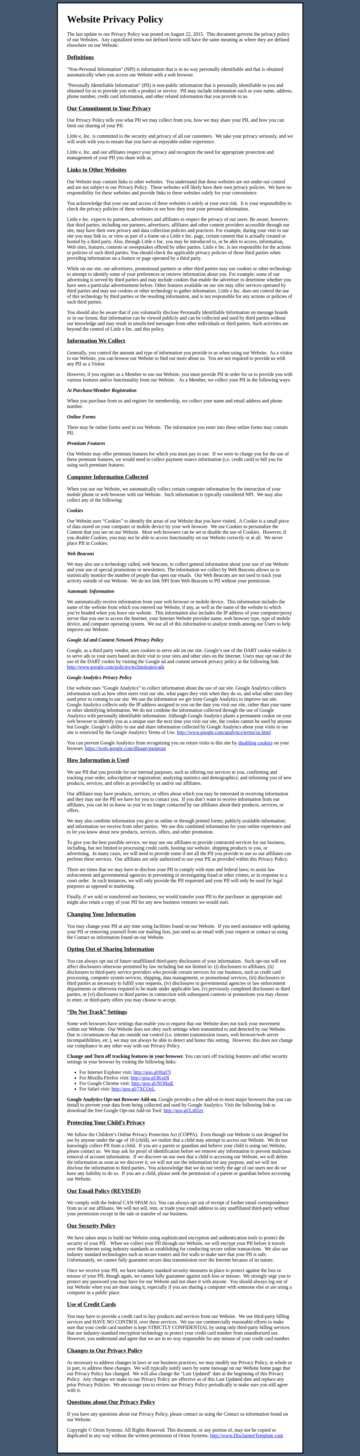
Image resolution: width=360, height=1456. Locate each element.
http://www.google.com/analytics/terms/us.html (224, 732)
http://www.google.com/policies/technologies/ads (115, 667)
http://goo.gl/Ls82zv (184, 1110)
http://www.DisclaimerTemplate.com (246, 1435)
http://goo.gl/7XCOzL (133, 1088)
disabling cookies (255, 742)
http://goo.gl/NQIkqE (152, 1083)
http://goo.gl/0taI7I (152, 1072)
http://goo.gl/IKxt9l (150, 1077)
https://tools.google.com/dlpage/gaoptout (125, 748)
